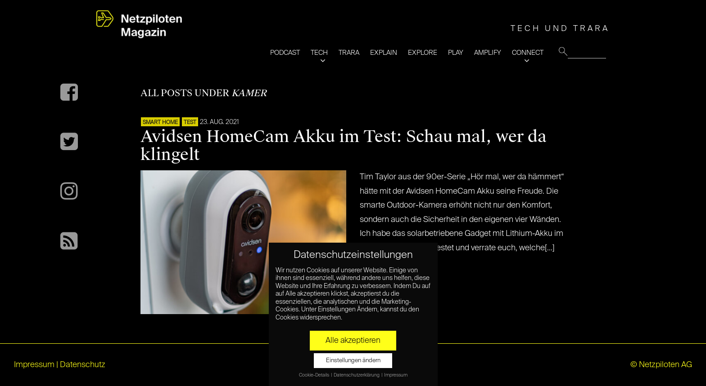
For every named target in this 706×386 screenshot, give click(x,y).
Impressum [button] (395, 375)
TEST (190, 122)
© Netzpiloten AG (661, 365)
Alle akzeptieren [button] (353, 341)
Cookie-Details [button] (314, 375)
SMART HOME (160, 122)
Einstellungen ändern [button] (353, 361)
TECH (319, 52)
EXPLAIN (383, 52)
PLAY (455, 52)
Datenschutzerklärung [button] (357, 375)
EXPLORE (422, 52)
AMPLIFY (487, 52)
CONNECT (527, 52)
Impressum (34, 365)
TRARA (349, 52)
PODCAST (285, 52)
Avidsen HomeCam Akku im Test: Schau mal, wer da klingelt (343, 145)
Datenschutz (82, 365)
